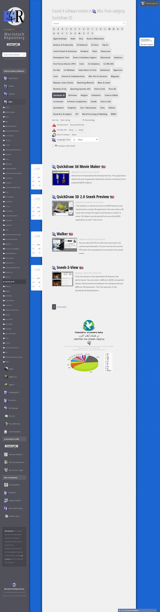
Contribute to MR (11, 439)
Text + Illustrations (88, 107)
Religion (84, 95)
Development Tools (61, 57)
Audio (73, 38)
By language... (11, 408)
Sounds (94, 101)
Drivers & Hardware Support (85, 57)
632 (39, 177)
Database (84, 51)
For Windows (69, 70)
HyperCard (117, 70)
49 (39, 181)
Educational (105, 57)
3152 (38, 207)
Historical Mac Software (14, 71)
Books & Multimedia (95, 38)
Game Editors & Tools (87, 70)
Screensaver (58, 101)
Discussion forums (13, 508)
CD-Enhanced (82, 45)
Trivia (102, 107)
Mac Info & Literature (98, 76)
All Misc (7, 107)
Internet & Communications (73, 76)
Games (9, 86)
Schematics (96, 95)
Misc (8, 102)
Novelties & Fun (59, 89)
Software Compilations (77, 101)
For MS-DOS (109, 63)
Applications (11, 78)
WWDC (113, 114)
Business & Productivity (63, 45)
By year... (9, 416)
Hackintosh (105, 70)
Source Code (105, 101)
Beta (81, 38)
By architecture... (12, 424)
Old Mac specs (12, 516)
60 (39, 249)
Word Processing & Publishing (94, 114)
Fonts (81, 63)
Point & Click (99, 89)
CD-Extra (94, 45)
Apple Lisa (10, 377)
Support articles (12, 501)
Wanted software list (14, 462)
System (9, 94)
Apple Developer (60, 38)
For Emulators (94, 63)
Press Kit (112, 89)
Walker (62, 233)
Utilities (111, 107)
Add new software (13, 455)
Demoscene (105, 51)
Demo (94, 51)
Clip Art (105, 45)
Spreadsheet (58, 107)
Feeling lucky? (11, 392)
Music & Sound (104, 82)
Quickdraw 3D (59, 95)
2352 (38, 278)
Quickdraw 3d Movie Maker (79, 166)
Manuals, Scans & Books (63, 82)
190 (39, 211)
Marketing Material (85, 82)
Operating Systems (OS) (80, 89)
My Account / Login (13, 470)
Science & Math (111, 95)
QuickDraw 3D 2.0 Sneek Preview (83, 196)
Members (10, 493)
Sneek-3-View (67, 267)
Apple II (9, 385)
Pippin (8, 369)
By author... (10, 400)
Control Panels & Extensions (65, 51)
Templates (72, 107)
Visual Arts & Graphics (62, 114)
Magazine (115, 76)
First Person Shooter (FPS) (64, 63)
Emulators (118, 57)
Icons (55, 76)
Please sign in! (149, 3)
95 (39, 282)
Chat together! (12, 485)
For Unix (56, 70)
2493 (38, 245)
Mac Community (10, 477)
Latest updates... (12, 432)
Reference (72, 95)
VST (76, 114)
